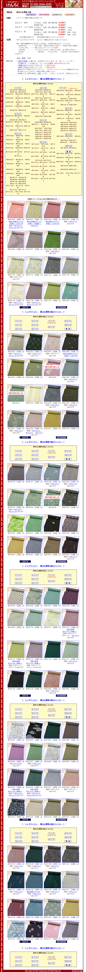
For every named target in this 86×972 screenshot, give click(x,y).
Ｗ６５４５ (37, 763)
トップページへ (31, 79)
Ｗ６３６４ (19, 892)
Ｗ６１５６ (73, 484)
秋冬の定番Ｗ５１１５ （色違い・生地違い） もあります (34, 223)
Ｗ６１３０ (37, 354)
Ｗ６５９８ (30, 795)
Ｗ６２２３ (55, 892)
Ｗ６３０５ (55, 691)
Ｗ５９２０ (73, 379)
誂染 (39, 73)
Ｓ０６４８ (18, 763)
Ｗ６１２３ (19, 431)
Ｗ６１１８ (19, 866)
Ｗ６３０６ (37, 866)
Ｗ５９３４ (39, 433)
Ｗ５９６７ (36, 793)
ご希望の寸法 (22, 65)
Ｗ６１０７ (73, 892)
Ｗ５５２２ (37, 894)
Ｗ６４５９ (75, 635)
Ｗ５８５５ (18, 225)
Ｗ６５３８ (12, 227)
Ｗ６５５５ (55, 484)
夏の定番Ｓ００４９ (33, 892)
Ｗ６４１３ (73, 557)
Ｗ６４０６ (73, 405)
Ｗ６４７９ (12, 356)
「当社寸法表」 (22, 61)
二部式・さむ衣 (23, 67)
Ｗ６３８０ (55, 405)
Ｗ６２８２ (18, 509)
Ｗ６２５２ (55, 866)
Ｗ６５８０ (55, 251)
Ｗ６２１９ (73, 221)
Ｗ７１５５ (73, 661)
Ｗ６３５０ (18, 354)
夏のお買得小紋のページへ (51, 79)
